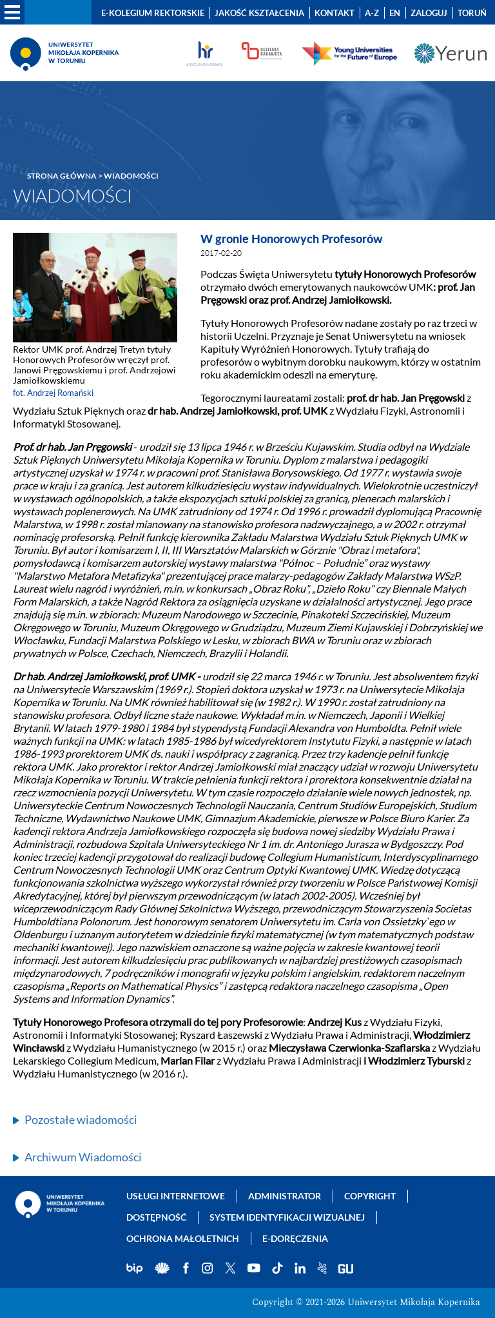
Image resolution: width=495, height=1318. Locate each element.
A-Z (372, 13)
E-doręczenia (295, 1238)
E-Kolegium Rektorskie (152, 13)
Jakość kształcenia (259, 13)
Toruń (472, 13)
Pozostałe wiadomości (80, 1119)
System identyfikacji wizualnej (287, 1217)
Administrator (284, 1195)
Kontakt (334, 13)
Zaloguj (429, 13)
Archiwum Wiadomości (83, 1157)
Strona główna (62, 176)
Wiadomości (131, 176)
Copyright (370, 1195)
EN (394, 13)
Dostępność (156, 1217)
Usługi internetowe (175, 1195)
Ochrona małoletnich (182, 1238)
